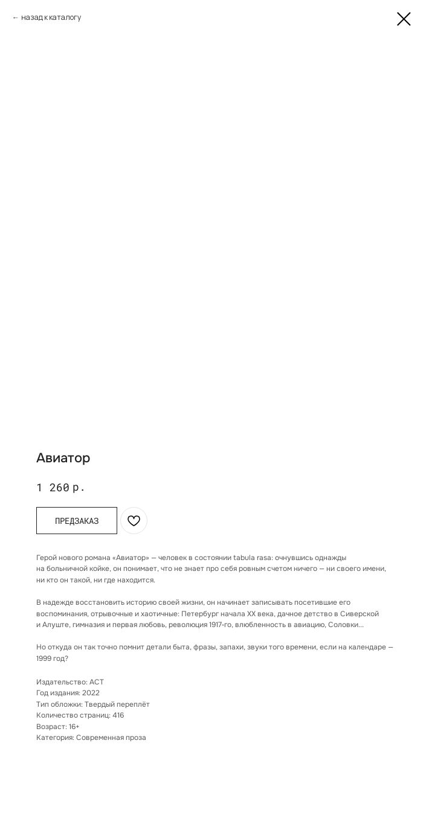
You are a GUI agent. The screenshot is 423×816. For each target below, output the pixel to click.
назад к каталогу (51, 17)
